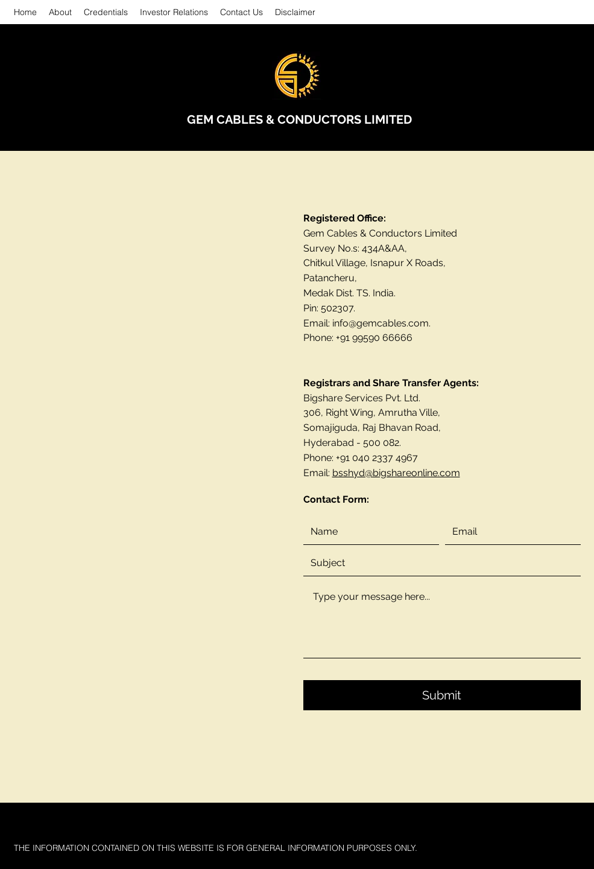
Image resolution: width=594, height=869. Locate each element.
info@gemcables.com (380, 323)
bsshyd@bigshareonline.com (396, 473)
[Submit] (442, 695)
